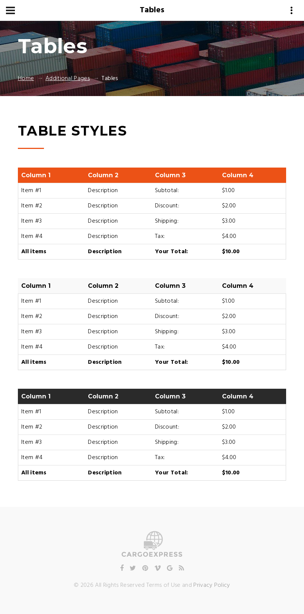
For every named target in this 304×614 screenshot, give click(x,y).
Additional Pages (67, 78)
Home (26, 78)
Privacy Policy (211, 585)
